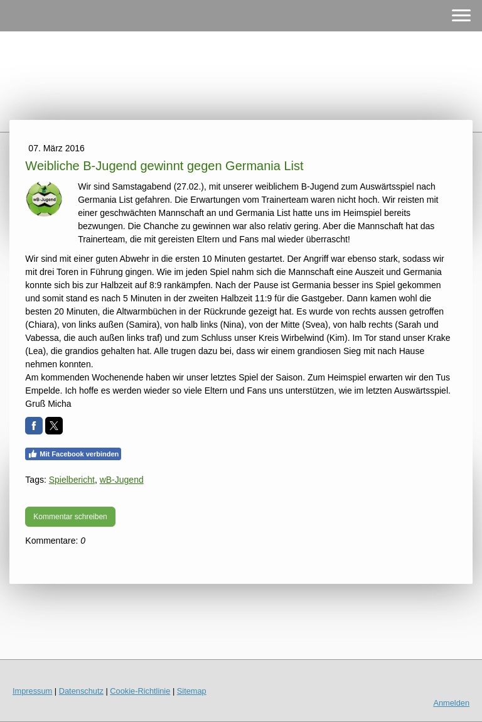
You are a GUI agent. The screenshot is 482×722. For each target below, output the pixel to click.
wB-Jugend (122, 480)
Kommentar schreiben (70, 516)
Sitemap (191, 691)
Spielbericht (72, 480)
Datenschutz (81, 691)
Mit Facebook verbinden (73, 454)
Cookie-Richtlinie (140, 691)
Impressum (32, 691)
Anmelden (451, 703)
